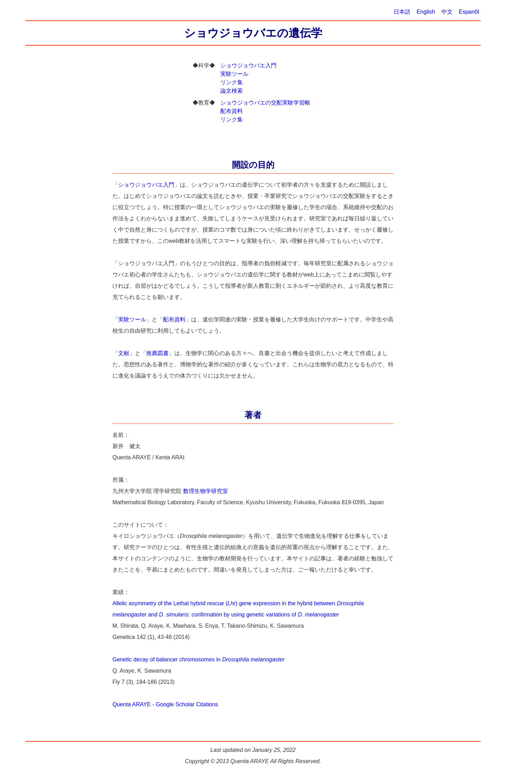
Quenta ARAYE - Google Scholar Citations (165, 704)
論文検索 (231, 91)
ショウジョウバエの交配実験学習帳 (265, 103)
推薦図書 (157, 353)
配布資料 (231, 111)
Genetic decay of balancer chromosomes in (198, 659)
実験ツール (234, 74)
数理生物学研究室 (205, 491)
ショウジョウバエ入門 (248, 65)
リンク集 (231, 82)
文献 (123, 353)
